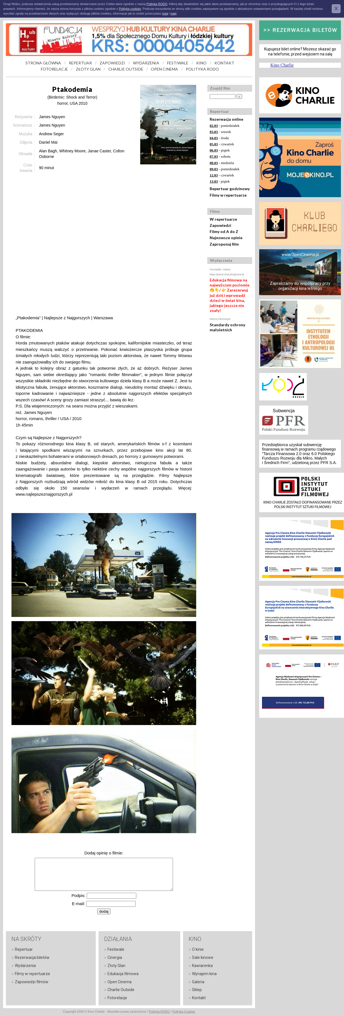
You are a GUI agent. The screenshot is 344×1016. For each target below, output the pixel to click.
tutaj (165, 13)
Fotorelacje (117, 998)
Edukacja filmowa (123, 973)
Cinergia (114, 957)
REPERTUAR (80, 62)
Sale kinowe (202, 957)
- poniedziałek (225, 125)
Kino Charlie (282, 65)
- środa (219, 138)
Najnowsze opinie (226, 237)
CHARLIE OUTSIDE (125, 69)
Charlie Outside (120, 989)
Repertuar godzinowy (230, 188)
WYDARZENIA (146, 62)
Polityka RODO (159, 1011)
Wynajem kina (204, 973)
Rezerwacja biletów (32, 957)
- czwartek (222, 144)
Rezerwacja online (226, 119)
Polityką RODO (156, 4)
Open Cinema (119, 982)
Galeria (198, 982)
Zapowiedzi (220, 225)
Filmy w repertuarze (228, 195)
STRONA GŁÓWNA (43, 62)
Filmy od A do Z (224, 231)
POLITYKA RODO (202, 69)
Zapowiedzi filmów (31, 982)
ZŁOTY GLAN (88, 69)
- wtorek (220, 132)
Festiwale (115, 949)
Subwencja (283, 410)
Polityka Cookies (183, 1011)
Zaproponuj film (224, 244)
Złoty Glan (116, 965)
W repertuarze (223, 219)
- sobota (220, 156)
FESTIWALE (177, 62)
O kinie (198, 949)
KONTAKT (224, 62)
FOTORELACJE (54, 69)
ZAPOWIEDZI (112, 62)
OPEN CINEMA (164, 69)
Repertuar (24, 949)
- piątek (220, 150)
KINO (201, 62)
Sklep (197, 989)
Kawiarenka (202, 965)
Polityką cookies (130, 8)
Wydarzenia (25, 965)
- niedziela (222, 163)
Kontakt (199, 998)
